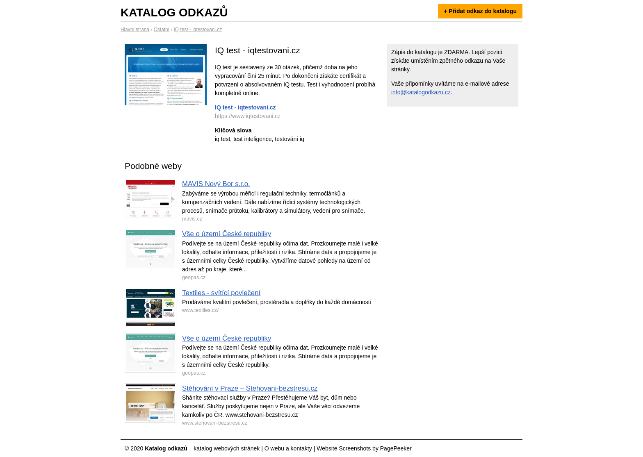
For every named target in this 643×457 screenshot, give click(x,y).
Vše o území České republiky (226, 234)
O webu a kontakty (288, 448)
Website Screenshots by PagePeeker (364, 448)
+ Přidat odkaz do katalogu (480, 11)
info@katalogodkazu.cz (421, 92)
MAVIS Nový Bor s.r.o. (216, 184)
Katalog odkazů (174, 12)
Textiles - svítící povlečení (221, 293)
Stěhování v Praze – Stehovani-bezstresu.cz (249, 388)
